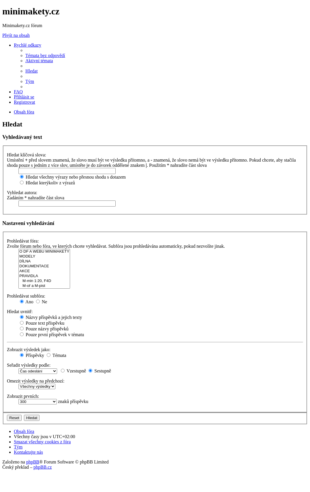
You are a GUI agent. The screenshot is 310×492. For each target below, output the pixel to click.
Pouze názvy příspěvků (44, 328)
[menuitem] (45, 55)
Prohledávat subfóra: (26, 296)
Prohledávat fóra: (23, 241)
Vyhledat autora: (22, 192)
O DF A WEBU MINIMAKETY (44, 251)
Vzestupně (73, 370)
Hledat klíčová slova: (26, 154)
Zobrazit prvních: (23, 396)
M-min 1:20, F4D (44, 281)
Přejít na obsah (16, 35)
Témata (56, 355)
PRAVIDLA (44, 276)
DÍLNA (44, 261)
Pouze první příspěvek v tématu (52, 334)
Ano (26, 301)
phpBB (32, 461)
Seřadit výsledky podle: (28, 365)
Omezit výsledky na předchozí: (36, 381)
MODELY (44, 256)
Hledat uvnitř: (20, 311)
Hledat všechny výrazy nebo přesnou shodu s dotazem (73, 177)
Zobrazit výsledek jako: (28, 349)
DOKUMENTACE (44, 266)
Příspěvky (32, 355)
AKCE (44, 271)
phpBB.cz (42, 467)
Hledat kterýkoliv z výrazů (47, 182)
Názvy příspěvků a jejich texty (51, 317)
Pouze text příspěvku (42, 323)
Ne (41, 301)
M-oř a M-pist (44, 285)
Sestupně (100, 370)
